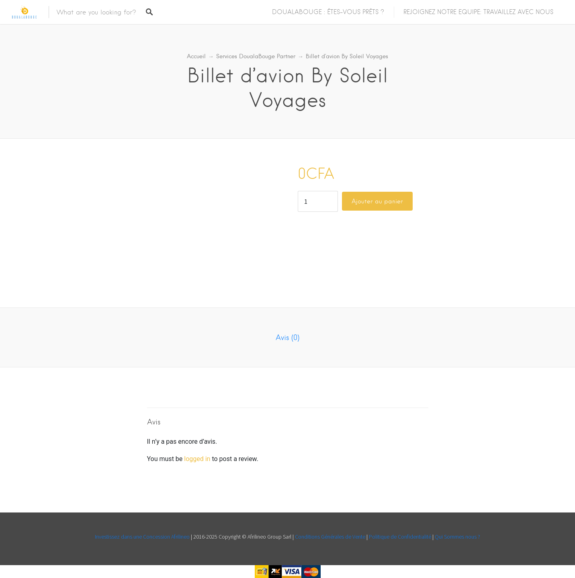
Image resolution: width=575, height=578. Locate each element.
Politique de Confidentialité (400, 536)
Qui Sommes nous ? (457, 536)
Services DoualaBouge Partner (255, 56)
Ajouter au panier (377, 201)
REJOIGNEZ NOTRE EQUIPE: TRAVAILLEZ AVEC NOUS (478, 12)
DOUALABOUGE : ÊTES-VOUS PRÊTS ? (328, 12)
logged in (197, 459)
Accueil (196, 56)
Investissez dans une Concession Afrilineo (143, 536)
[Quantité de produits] (318, 201)
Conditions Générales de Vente (330, 536)
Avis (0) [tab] (287, 337)
